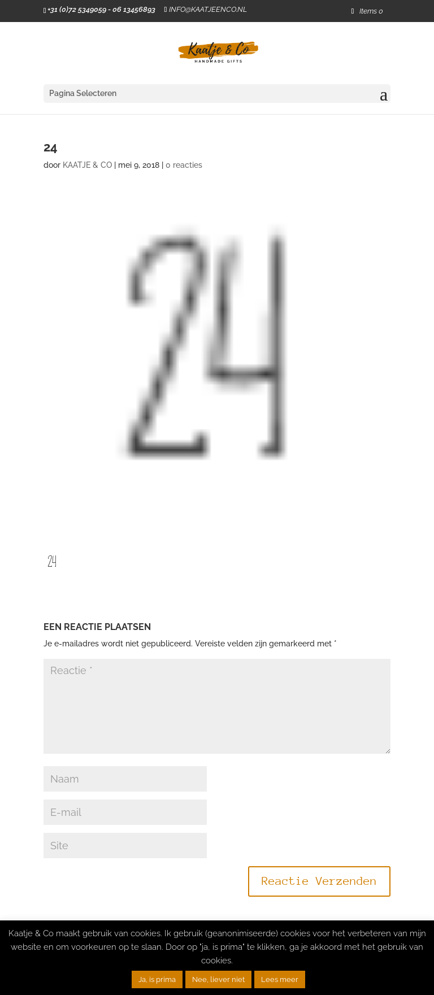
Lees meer (279, 979)
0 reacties (184, 165)
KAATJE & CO (87, 165)
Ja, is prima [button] (157, 979)
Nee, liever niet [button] (218, 979)
